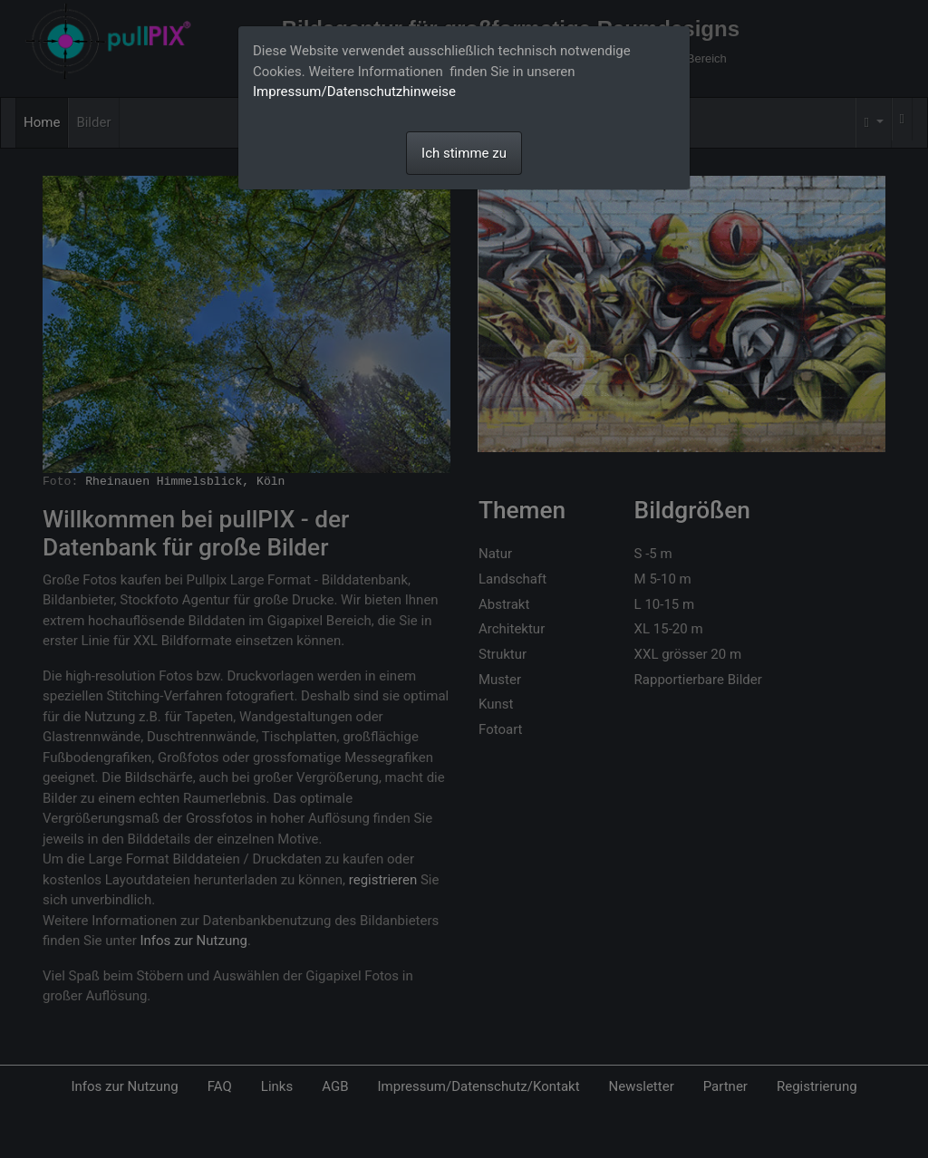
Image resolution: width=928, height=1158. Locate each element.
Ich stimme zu (464, 153)
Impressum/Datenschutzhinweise (354, 91)
